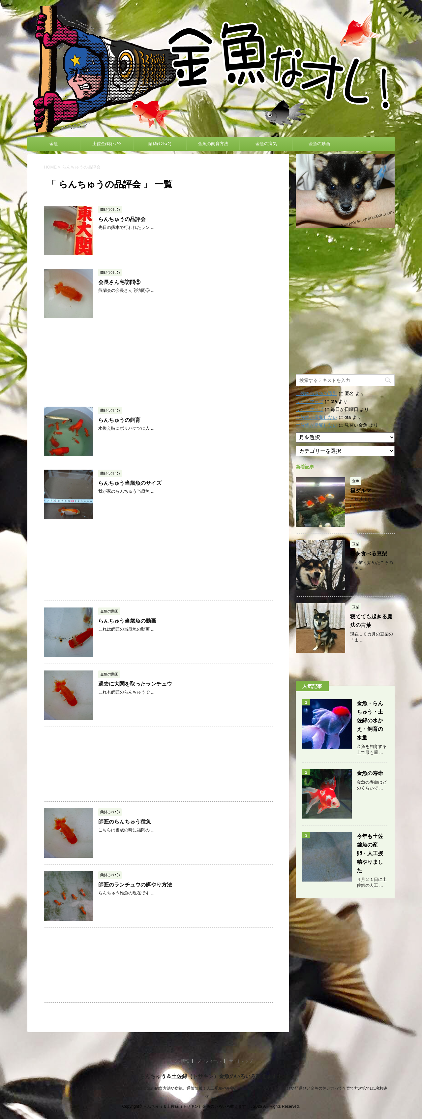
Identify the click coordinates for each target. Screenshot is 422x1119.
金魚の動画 (319, 143)
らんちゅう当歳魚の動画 (127, 621)
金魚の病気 (266, 143)
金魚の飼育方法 (213, 143)
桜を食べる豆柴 (368, 553)
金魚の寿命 (370, 773)
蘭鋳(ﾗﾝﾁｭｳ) (159, 143)
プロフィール (209, 1061)
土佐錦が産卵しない (316, 417)
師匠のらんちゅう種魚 (124, 821)
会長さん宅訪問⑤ (119, 282)
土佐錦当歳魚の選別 (316, 393)
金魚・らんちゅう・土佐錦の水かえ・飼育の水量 (370, 720)
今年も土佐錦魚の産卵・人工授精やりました (370, 853)
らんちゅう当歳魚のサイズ (130, 483)
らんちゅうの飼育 (119, 420)
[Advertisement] (158, 362)
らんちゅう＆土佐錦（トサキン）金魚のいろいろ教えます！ (211, 1076)
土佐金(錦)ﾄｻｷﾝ (107, 143)
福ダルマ (360, 490)
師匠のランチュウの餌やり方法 (135, 884)
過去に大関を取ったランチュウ (135, 684)
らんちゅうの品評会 (122, 219)
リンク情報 (179, 1061)
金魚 (53, 143)
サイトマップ (309, 401)
